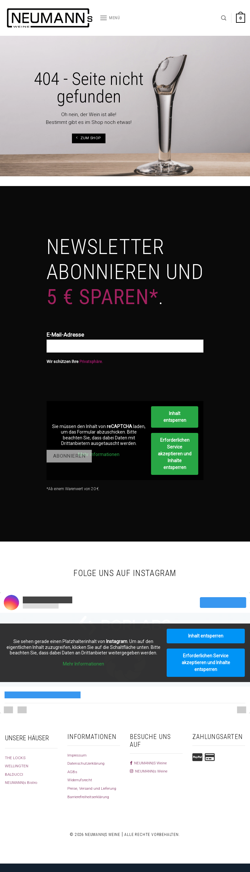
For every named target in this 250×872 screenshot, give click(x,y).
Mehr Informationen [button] (98, 454)
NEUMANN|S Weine (151, 762)
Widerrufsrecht (81, 779)
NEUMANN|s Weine (151, 770)
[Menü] (110, 18)
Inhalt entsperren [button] (174, 417)
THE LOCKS (16, 757)
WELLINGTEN (18, 765)
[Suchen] (223, 18)
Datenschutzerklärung (89, 763)
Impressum (78, 755)
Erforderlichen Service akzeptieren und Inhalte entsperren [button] (174, 453)
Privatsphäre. (91, 361)
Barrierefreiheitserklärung (92, 804)
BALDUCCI (15, 774)
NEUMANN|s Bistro (23, 782)
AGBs (72, 771)
